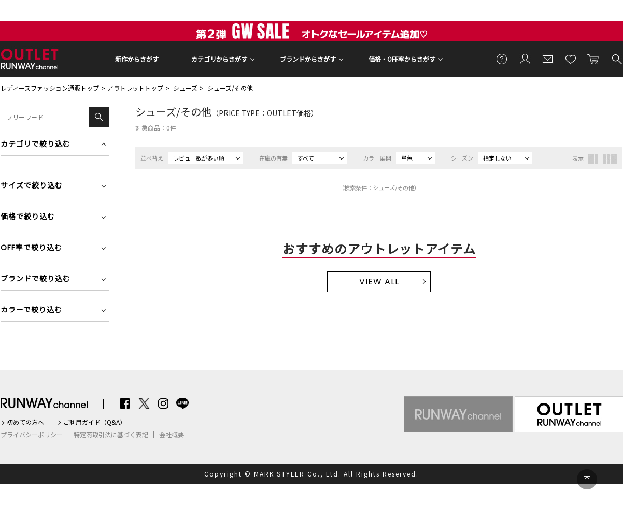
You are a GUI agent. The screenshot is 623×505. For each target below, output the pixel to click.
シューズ (185, 87)
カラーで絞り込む (31, 310)
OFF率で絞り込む (31, 248)
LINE (182, 403)
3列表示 (593, 159)
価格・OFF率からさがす (402, 58)
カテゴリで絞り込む (35, 144)
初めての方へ (25, 422)
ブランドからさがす (308, 58)
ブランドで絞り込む (35, 279)
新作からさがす (137, 58)
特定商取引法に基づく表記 (111, 434)
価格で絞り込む (28, 217)
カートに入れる (593, 58)
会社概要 (171, 434)
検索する (616, 58)
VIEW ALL (379, 281)
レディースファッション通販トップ (50, 87)
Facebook (125, 403)
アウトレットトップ (135, 87)
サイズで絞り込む (32, 186)
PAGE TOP (587, 479)
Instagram (163, 403)
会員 (525, 58)
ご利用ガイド (502, 58)
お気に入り (570, 58)
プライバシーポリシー (32, 434)
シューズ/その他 (230, 87)
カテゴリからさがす (219, 58)
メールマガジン (548, 58)
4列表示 (610, 159)
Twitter (144, 403)
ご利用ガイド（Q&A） (94, 422)
